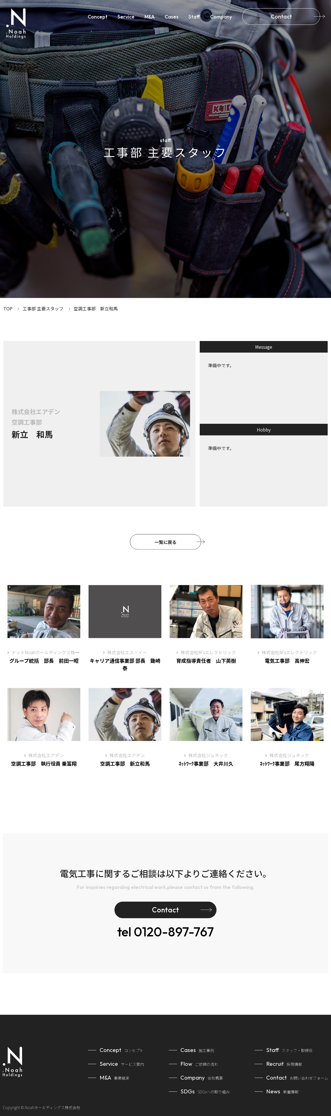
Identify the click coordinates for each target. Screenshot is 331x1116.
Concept (98, 17)
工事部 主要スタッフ (43, 308)
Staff (194, 17)
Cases (171, 17)
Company (221, 17)
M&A (150, 17)
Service (126, 17)
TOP (7, 308)
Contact (281, 16)
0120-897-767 (165, 932)
